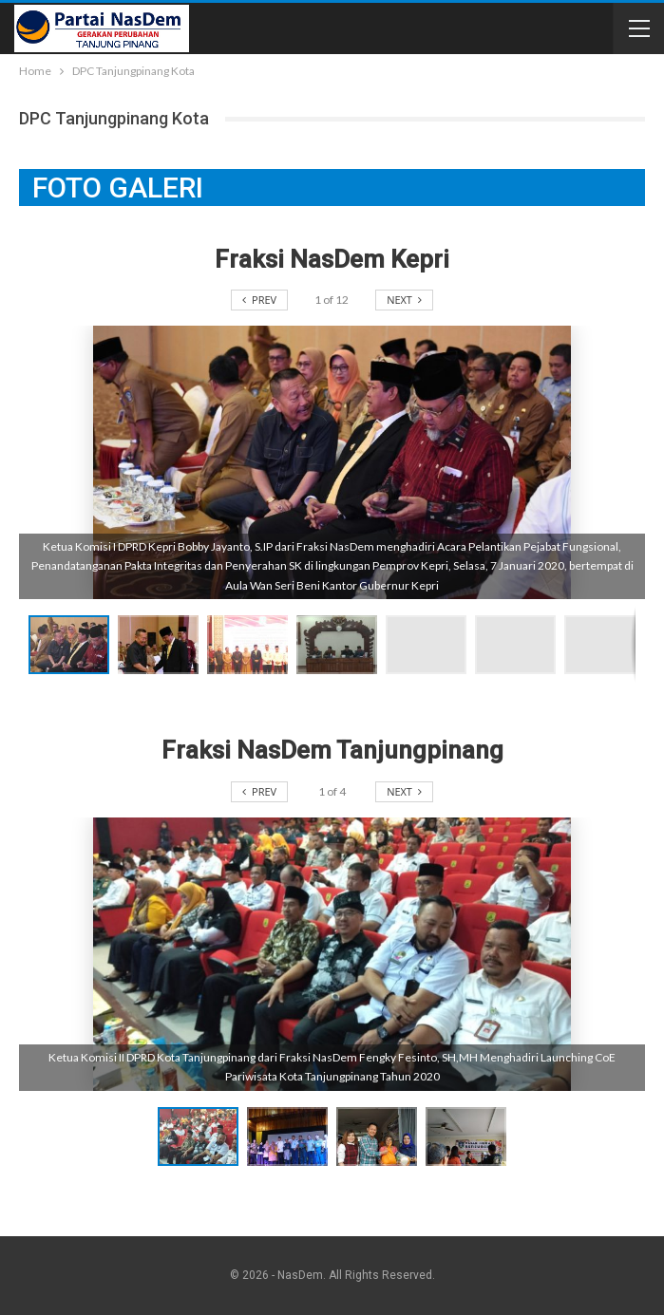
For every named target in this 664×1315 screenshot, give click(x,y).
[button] (162, 645)
